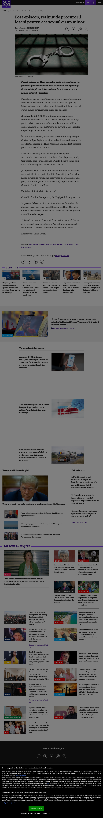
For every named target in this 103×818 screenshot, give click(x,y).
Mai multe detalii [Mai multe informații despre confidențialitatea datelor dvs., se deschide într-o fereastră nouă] (21, 775)
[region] (51, 791)
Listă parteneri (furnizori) (9, 803)
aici (48, 783)
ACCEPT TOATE (36, 809)
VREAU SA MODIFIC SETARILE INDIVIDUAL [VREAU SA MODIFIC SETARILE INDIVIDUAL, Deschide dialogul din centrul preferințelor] (35, 813)
